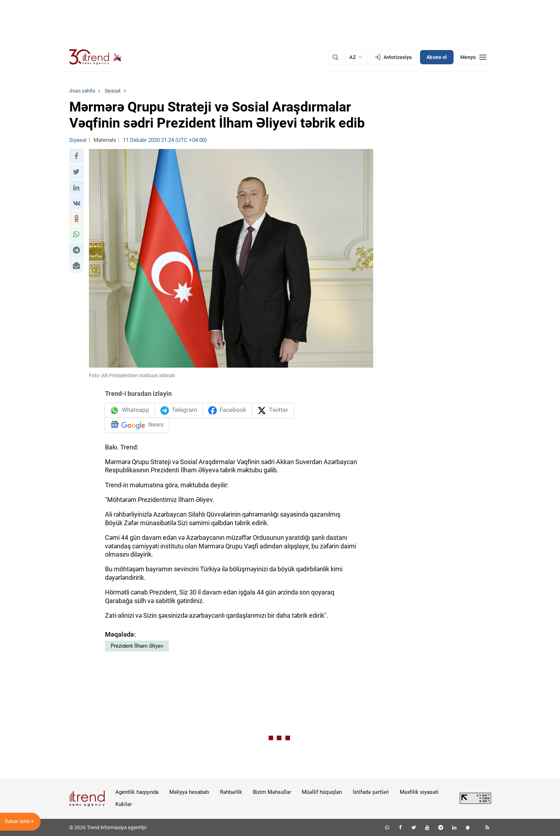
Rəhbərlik (231, 792)
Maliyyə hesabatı (189, 792)
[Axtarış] (335, 57)
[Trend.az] (95, 57)
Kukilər (123, 804)
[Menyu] (473, 57)
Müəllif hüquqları (322, 792)
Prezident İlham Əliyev (137, 646)
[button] (76, 156)
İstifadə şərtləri (371, 792)
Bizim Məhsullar (272, 792)
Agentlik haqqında (137, 792)
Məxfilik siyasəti (419, 792)
